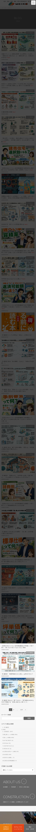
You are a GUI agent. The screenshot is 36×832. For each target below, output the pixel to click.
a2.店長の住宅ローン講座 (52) (10, 751)
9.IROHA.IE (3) (6, 748)
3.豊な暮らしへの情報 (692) (9, 734)
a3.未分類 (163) (6, 754)
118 (21, 710)
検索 (29, 718)
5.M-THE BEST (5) (7, 740)
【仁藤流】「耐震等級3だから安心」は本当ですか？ (17, 674)
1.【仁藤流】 (5, 727)
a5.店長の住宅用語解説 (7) (9, 760)
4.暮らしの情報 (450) (8, 737)
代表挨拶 (13, 787)
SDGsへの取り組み (24, 787)
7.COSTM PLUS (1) (8, 745)
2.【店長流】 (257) (7, 731)
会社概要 (5, 787)
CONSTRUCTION (16, 797)
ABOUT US (11, 782)
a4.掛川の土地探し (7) (8, 757)
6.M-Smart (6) (6, 743)
